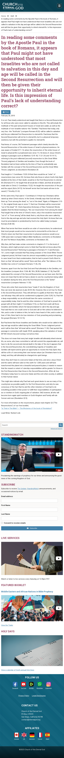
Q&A (12, 16)
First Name (5, 505)
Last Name (5, 514)
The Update (21, 489)
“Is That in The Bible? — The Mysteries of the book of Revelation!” (26, 408)
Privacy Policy (24, 696)
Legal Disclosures (39, 696)
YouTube (23, 685)
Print (6, 112)
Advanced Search (56, 428)
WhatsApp (40, 685)
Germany (32, 736)
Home (3, 16)
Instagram (48, 685)
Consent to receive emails (15, 523)
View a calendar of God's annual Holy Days (17, 670)
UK (24, 736)
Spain (47, 736)
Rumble (31, 685)
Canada (16, 736)
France (40, 736)
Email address (7, 496)
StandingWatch (33, 489)
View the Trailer (7, 625)
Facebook (15, 685)
